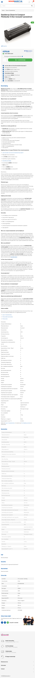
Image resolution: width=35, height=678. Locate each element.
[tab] (17, 662)
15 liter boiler (5, 318)
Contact (3, 668)
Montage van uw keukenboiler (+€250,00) (13, 56)
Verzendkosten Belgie (9, 73)
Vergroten (4, 46)
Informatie (3, 665)
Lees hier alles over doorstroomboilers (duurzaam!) (15, 65)
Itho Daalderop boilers (25, 423)
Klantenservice (4, 661)
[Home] (15, 2)
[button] (29, 2)
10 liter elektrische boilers (7, 316)
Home (3, 10)
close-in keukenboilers (7, 314)
